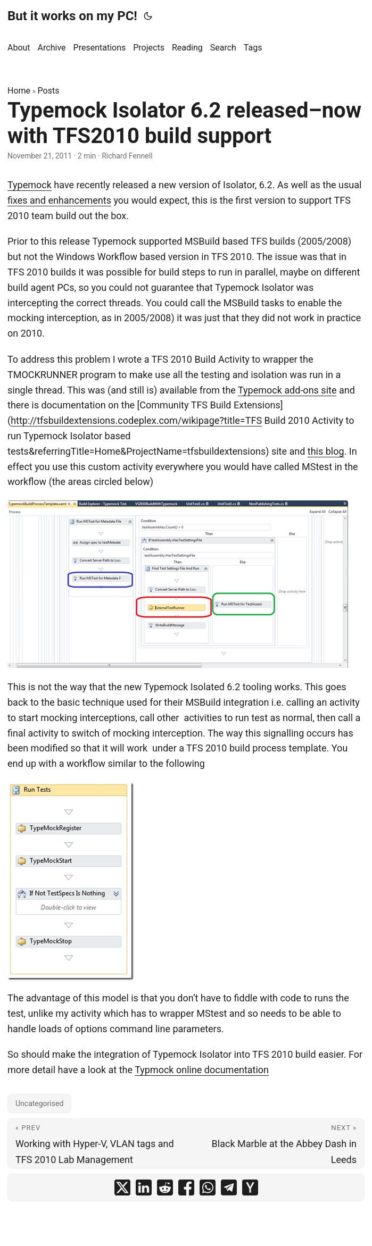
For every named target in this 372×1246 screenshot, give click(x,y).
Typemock (29, 184)
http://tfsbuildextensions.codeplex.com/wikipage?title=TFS (136, 420)
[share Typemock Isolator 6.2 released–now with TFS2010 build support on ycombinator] (250, 1187)
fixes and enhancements (59, 200)
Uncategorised (39, 1103)
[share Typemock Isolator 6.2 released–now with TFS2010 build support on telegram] (229, 1187)
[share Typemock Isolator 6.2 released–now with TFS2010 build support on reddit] (165, 1187)
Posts (49, 91)
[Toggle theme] (148, 16)
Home (18, 91)
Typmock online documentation (202, 1069)
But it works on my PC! (72, 16)
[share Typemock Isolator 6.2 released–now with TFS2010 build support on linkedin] (144, 1187)
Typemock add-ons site (287, 390)
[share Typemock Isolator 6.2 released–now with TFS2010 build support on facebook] (186, 1187)
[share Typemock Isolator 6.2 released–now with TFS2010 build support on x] (122, 1187)
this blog (326, 451)
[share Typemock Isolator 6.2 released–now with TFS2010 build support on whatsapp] (208, 1187)
